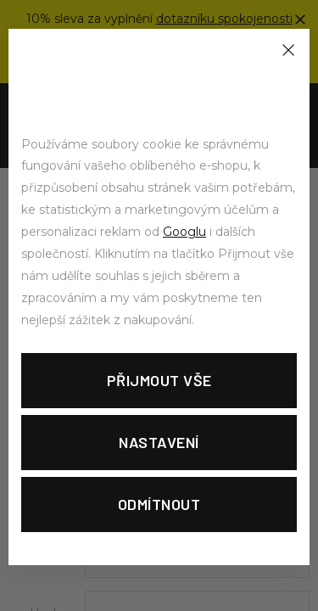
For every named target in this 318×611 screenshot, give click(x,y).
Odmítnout (159, 504)
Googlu (184, 231)
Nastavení (159, 442)
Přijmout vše (159, 380)
